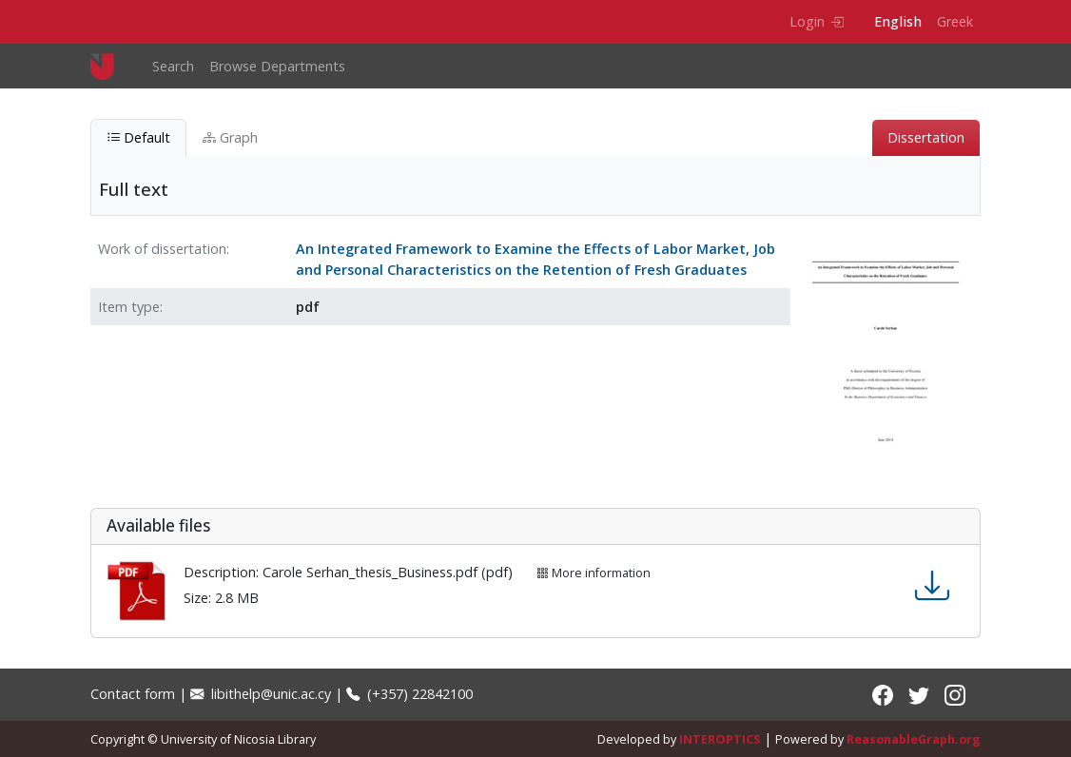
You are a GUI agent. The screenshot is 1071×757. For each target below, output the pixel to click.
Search (173, 66)
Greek (955, 21)
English (898, 21)
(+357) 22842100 (409, 694)
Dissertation (925, 137)
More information (593, 573)
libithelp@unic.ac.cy (260, 694)
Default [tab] (138, 137)
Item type (129, 307)
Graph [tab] (230, 137)
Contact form (132, 694)
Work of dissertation (162, 249)
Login (816, 21)
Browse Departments (277, 66)
